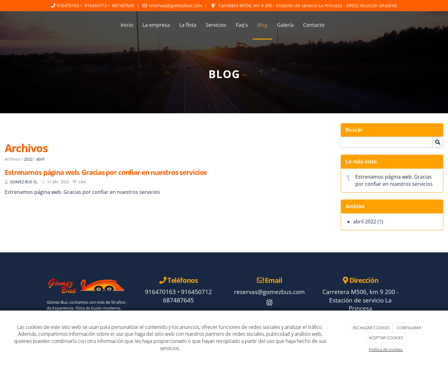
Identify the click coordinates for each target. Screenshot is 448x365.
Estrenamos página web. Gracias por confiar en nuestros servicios (394, 180)
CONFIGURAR (409, 327)
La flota (187, 24)
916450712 (95, 5)
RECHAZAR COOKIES (371, 327)
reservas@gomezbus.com (175, 5)
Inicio (127, 24)
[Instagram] (269, 303)
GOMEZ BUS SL (24, 182)
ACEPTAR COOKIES (386, 337)
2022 (28, 159)
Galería (285, 24)
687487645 (123, 5)
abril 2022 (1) (368, 221)
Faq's (242, 24)
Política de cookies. (386, 349)
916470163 (68, 5)
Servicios (216, 24)
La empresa (156, 24)
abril (40, 159)
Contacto (313, 24)
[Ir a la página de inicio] (40, 25)
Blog (262, 24)
